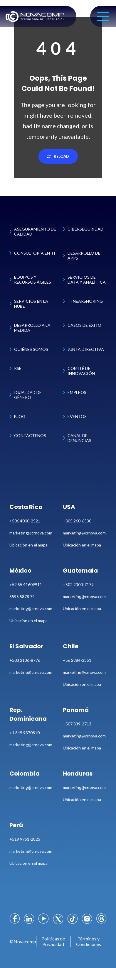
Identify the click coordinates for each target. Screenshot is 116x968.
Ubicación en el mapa (28, 544)
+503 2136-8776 (24, 660)
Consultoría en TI (34, 253)
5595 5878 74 (22, 596)
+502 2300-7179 (78, 584)
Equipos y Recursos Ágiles (32, 280)
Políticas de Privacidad (53, 941)
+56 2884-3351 (77, 660)
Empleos (77, 392)
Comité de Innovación (81, 371)
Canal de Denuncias (79, 438)
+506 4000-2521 (24, 520)
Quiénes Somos (31, 349)
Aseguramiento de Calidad (35, 231)
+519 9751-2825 (24, 839)
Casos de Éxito (84, 325)
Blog (19, 416)
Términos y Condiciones (88, 941)
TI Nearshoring (85, 301)
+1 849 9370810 (24, 732)
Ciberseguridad (85, 228)
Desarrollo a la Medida (32, 328)
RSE (17, 368)
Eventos (77, 416)
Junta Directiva (86, 349)
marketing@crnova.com (30, 532)
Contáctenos (30, 435)
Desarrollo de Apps (84, 255)
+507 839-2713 (77, 723)
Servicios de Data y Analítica (87, 280)
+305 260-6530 (77, 520)
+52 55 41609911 (25, 584)
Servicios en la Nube (31, 304)
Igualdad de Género (28, 395)
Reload (58, 156)
